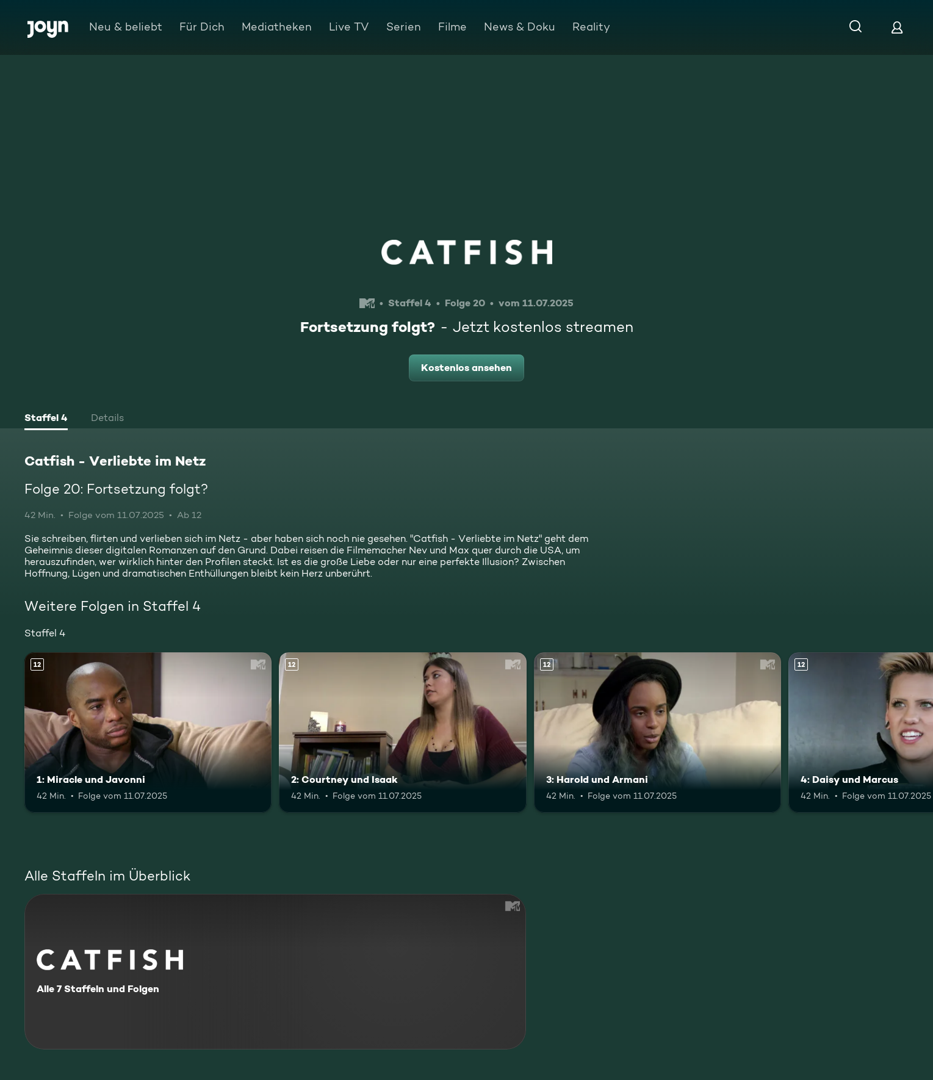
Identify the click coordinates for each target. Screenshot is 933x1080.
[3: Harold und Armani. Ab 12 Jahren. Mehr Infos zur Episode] (657, 732)
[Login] (897, 27)
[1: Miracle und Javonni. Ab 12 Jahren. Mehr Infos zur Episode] (148, 732)
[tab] (46, 419)
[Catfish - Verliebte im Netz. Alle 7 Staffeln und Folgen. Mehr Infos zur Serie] (275, 971)
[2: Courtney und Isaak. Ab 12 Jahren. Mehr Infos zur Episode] (402, 732)
